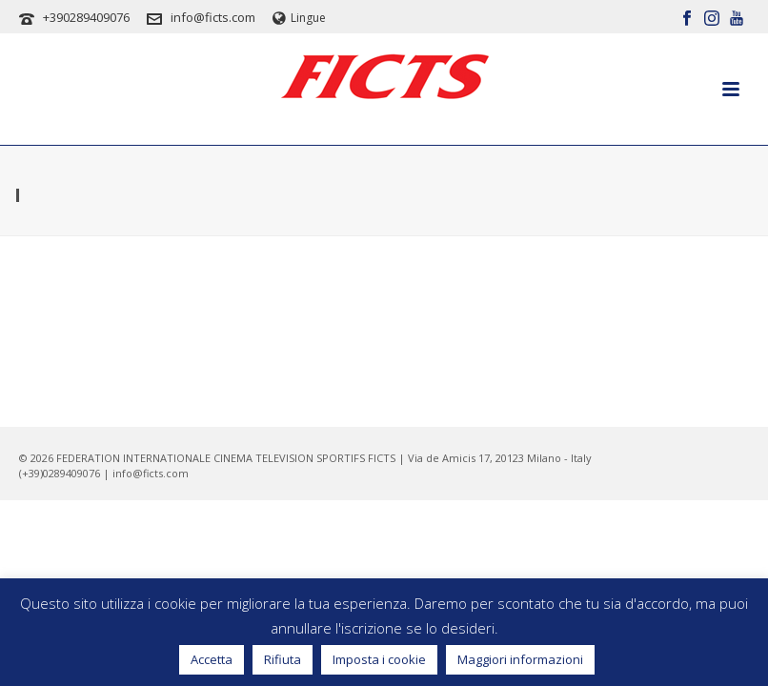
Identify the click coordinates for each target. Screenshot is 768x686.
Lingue (299, 18)
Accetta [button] (211, 659)
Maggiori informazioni (520, 659)
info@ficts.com (213, 17)
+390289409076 (86, 17)
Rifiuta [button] (282, 659)
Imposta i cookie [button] (379, 659)
